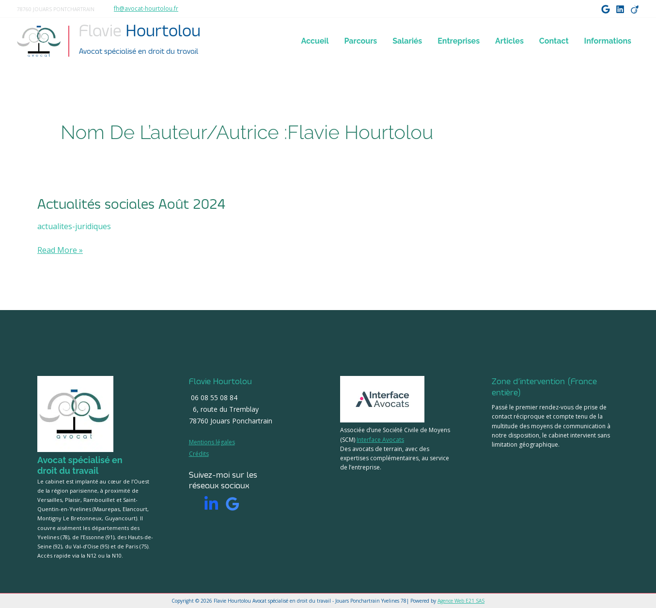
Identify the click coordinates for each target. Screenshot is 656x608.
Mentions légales (212, 442)
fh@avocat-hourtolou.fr (146, 8)
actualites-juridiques (74, 226)
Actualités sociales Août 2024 (131, 204)
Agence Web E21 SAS (460, 600)
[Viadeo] (634, 9)
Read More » (60, 250)
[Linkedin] (211, 504)
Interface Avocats (380, 440)
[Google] (605, 9)
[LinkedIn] (620, 9)
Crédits (199, 454)
